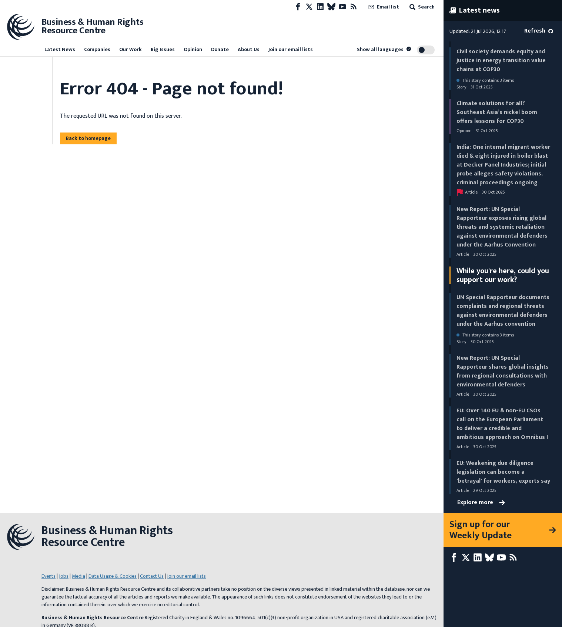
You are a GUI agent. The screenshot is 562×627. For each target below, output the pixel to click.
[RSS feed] (353, 7)
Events (48, 576)
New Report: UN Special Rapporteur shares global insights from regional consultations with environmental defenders (502, 371)
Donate (220, 49)
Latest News (59, 49)
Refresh (538, 31)
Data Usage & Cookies (112, 576)
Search (421, 7)
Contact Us (152, 576)
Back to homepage (88, 138)
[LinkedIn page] (320, 7)
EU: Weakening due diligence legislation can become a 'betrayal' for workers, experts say (503, 472)
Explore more (481, 502)
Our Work (130, 49)
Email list (383, 7)
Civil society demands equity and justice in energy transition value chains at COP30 (501, 60)
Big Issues (163, 49)
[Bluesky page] (331, 7)
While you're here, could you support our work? (502, 275)
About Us (249, 49)
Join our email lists (290, 49)
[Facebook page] (298, 7)
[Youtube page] (342, 7)
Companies (97, 49)
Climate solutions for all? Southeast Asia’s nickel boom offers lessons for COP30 (496, 112)
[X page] (309, 7)
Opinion (193, 49)
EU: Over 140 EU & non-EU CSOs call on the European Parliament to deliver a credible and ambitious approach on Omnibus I (502, 424)
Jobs (63, 576)
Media (78, 576)
